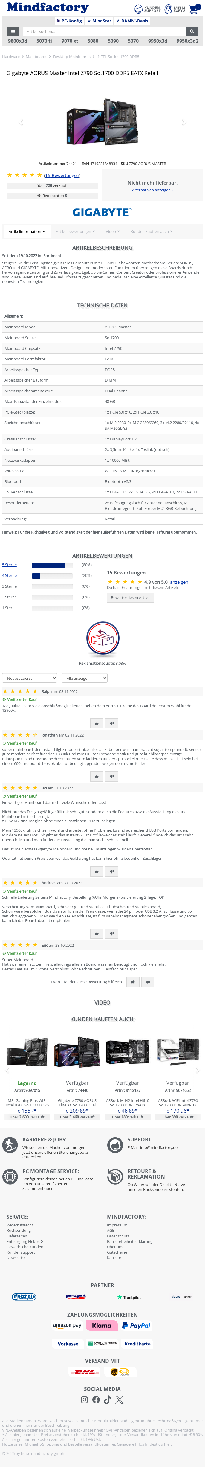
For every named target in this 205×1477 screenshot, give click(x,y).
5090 (113, 41)
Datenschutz (118, 1236)
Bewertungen (62, 175)
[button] (13, 31)
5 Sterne (9, 564)
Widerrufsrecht (20, 1225)
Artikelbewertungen (73, 231)
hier (167, 1444)
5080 (93, 41)
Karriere (114, 1257)
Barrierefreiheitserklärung (129, 1241)
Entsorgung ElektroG (25, 1241)
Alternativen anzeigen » (152, 190)
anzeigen (179, 582)
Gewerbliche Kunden (25, 1246)
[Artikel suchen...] (104, 31)
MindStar (99, 21)
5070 (133, 41)
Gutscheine (117, 1252)
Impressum (117, 1225)
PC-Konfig (69, 21)
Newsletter (16, 1257)
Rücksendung (19, 1230)
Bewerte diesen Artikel (130, 597)
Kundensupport (21, 1252)
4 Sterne (9, 575)
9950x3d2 (187, 41)
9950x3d (157, 41)
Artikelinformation (25, 231)
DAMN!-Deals (132, 21)
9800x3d (17, 41)
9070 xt (70, 41)
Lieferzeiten (17, 1236)
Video (111, 231)
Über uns (115, 1246)
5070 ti (44, 41)
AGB (110, 1230)
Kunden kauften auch (150, 231)
